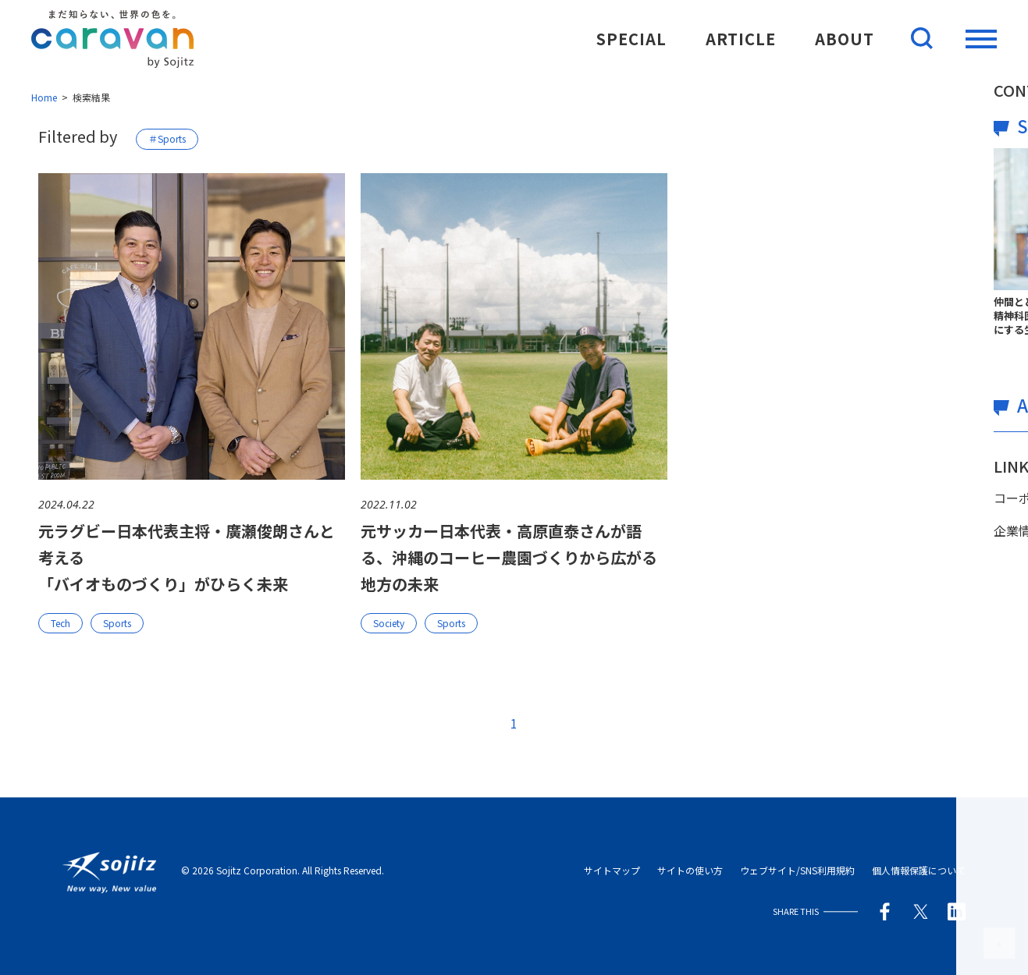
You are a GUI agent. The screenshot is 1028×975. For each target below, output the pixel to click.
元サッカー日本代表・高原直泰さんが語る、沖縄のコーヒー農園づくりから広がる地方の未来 (509, 557)
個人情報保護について (919, 871)
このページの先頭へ (999, 943)
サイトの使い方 (690, 871)
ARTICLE (741, 38)
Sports (117, 622)
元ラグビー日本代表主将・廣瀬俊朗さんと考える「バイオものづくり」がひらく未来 (186, 557)
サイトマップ (612, 871)
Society (388, 622)
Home (44, 97)
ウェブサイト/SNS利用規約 (797, 871)
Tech (60, 622)
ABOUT (844, 38)
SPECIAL (631, 38)
